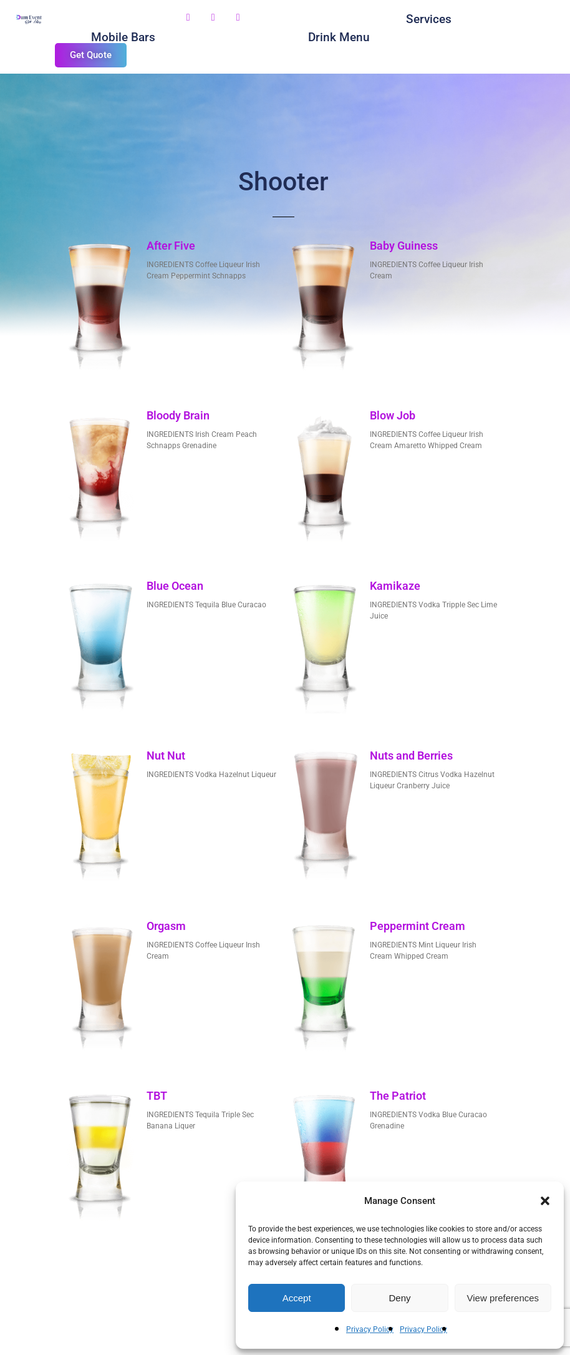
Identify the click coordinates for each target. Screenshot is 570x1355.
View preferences (503, 1298)
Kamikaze (395, 585)
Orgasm (166, 925)
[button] (545, 1201)
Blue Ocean (175, 585)
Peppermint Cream (417, 925)
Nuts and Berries (411, 755)
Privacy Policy (370, 1329)
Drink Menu (339, 37)
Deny (399, 1298)
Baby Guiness (404, 245)
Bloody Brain (178, 415)
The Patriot (398, 1095)
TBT (157, 1095)
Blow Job (392, 415)
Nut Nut (166, 755)
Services (429, 19)
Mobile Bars (123, 37)
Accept (297, 1298)
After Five (171, 245)
